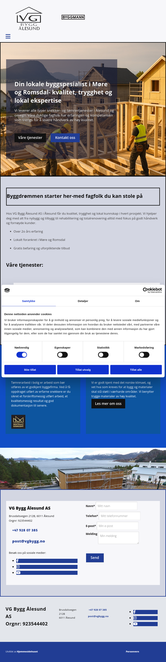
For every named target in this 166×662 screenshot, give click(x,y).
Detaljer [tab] (83, 301)
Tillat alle (136, 369)
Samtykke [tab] (28, 301)
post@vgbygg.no (98, 616)
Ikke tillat (30, 369)
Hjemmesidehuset (27, 651)
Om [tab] (137, 301)
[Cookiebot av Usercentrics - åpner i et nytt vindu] (145, 290)
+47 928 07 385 (25, 530)
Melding (91, 534)
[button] (30, 137)
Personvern (132, 651)
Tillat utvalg (83, 369)
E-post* (91, 526)
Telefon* (92, 516)
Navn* (90, 506)
